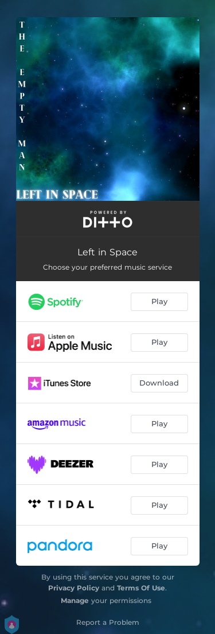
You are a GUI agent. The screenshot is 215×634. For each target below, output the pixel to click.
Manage (75, 600)
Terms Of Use (141, 588)
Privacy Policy (73, 588)
